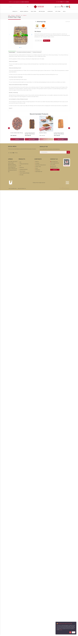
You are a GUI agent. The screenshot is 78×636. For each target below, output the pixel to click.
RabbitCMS (67, 188)
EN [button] (67, 1)
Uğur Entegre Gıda (38, 171)
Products (15, 11)
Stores (36, 168)
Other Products (22, 171)
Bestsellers (42, 11)
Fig (21, 15)
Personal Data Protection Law (22, 188)
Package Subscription (24, 169)
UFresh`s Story (38, 166)
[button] (19, 47)
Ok (70, 632)
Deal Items (33, 11)
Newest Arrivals (24, 11)
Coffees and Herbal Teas (24, 163)
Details (61, 629)
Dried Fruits (18, 15)
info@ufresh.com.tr (54, 167)
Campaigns (50, 11)
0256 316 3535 (53, 166)
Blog (64, 11)
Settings (73, 632)
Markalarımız (37, 169)
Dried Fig (24, 15)
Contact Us (55, 169)
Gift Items (57, 11)
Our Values (37, 163)
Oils (20, 165)
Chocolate (21, 174)
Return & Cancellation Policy (13, 188)
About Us (37, 161)
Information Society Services (40, 164)
